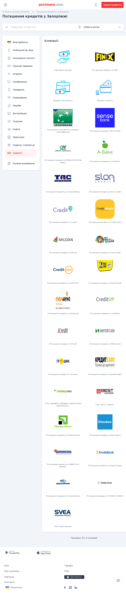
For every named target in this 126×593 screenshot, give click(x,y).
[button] (99, 27)
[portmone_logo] (51, 4)
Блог (6, 566)
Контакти (9, 582)
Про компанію (11, 571)
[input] (38, 27)
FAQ (66, 571)
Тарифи (68, 566)
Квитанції (9, 577)
